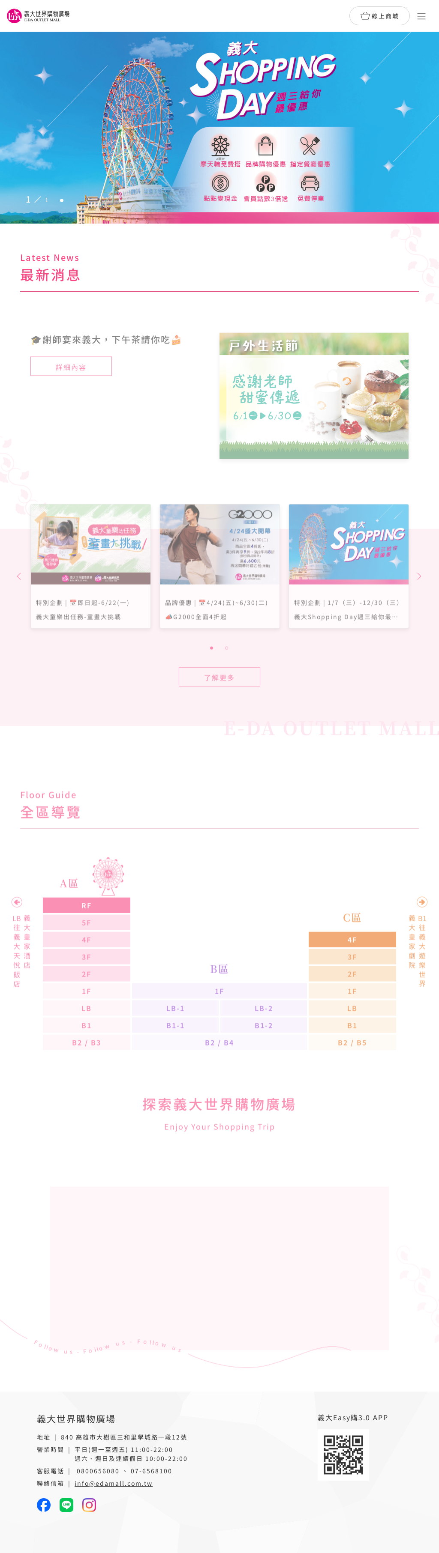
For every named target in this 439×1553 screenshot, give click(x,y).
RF (86, 930)
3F (86, 981)
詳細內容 (71, 391)
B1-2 (264, 1050)
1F (86, 1015)
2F (86, 998)
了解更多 (219, 702)
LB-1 (175, 1032)
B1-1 (175, 1050)
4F (86, 964)
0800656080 (98, 1470)
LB (86, 1032)
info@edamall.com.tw (114, 1483)
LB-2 (264, 1032)
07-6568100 (151, 1470)
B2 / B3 (86, 1067)
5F (86, 947)
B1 (86, 1050)
